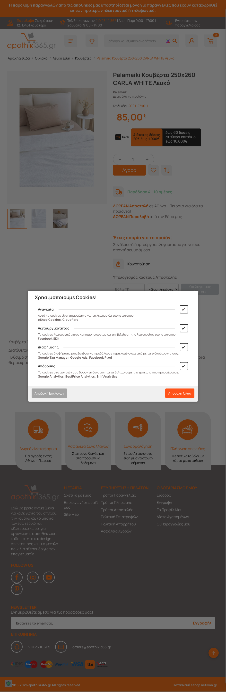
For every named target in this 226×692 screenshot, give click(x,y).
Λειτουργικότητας (53, 328)
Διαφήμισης (48, 347)
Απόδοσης (46, 366)
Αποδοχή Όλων (179, 393)
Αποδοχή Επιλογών (49, 393)
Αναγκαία (46, 309)
